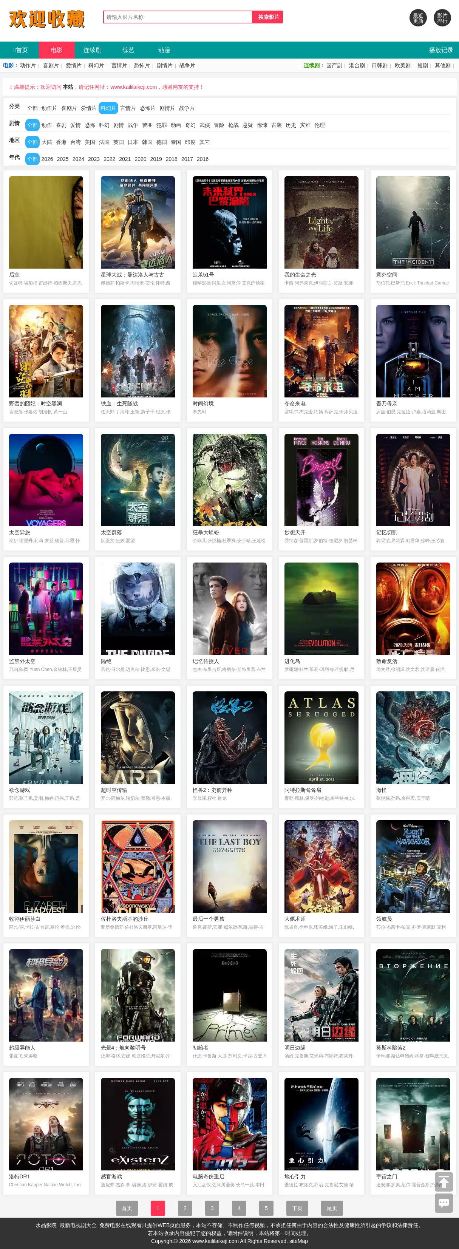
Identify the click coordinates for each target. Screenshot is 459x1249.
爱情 (75, 125)
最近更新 (418, 18)
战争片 (187, 65)
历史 (291, 125)
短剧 (422, 65)
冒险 (219, 125)
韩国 (147, 142)
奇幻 (190, 125)
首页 (21, 50)
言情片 (119, 65)
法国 (104, 142)
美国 (90, 142)
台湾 (75, 142)
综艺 (128, 50)
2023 (94, 159)
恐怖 (90, 125)
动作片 (28, 65)
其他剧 (443, 65)
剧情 (118, 125)
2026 (47, 159)
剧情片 (165, 65)
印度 (190, 142)
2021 (125, 159)
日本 (133, 142)
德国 (161, 142)
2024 (78, 159)
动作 (47, 125)
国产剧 (334, 65)
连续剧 (92, 50)
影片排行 (442, 18)
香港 (61, 142)
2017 (187, 159)
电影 (57, 50)
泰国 (176, 142)
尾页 (332, 1208)
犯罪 (161, 125)
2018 (172, 159)
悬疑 (248, 125)
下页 (297, 1208)
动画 (176, 125)
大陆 (47, 142)
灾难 (305, 125)
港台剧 (357, 65)
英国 (118, 142)
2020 (140, 159)
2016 (203, 159)
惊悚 (262, 125)
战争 (133, 125)
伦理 (319, 125)
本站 (68, 87)
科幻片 (96, 65)
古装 (276, 125)
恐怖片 (142, 65)
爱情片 (74, 65)
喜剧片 (51, 65)
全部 (32, 108)
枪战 (233, 125)
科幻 (104, 125)
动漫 (164, 50)
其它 (204, 142)
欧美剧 (403, 65)
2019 (156, 159)
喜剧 (61, 125)
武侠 (204, 125)
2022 (109, 159)
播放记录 (441, 50)
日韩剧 (380, 65)
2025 (63, 159)
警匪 (147, 125)
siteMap (298, 1241)
